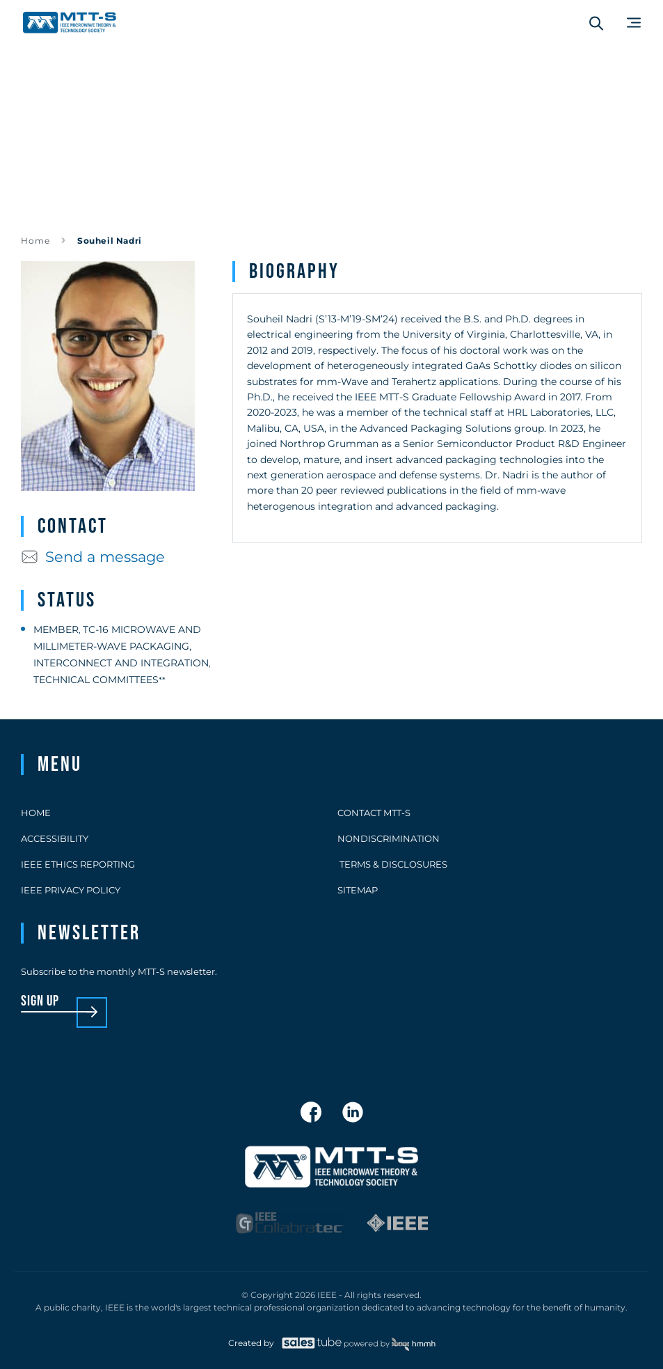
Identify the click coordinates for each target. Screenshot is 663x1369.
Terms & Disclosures (392, 864)
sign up (40, 1002)
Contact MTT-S (373, 812)
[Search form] (596, 23)
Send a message (93, 556)
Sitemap (357, 889)
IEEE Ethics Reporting (78, 864)
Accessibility (54, 838)
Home (35, 240)
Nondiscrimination (388, 838)
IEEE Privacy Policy (70, 889)
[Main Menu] (633, 22)
